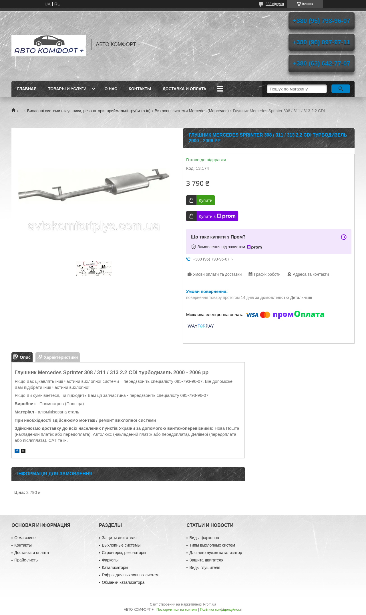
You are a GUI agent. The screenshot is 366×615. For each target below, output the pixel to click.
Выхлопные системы (121, 545)
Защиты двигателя (119, 537)
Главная (27, 88)
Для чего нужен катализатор (215, 552)
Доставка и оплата (184, 88)
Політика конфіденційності (221, 610)
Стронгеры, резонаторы (124, 552)
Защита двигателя (206, 560)
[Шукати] (340, 88)
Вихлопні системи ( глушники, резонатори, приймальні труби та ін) (89, 111)
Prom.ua (209, 604)
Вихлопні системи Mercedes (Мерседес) (192, 111)
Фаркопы (110, 560)
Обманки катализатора (123, 582)
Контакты (140, 88)
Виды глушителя (204, 567)
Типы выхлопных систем (212, 545)
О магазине (24, 537)
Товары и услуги (67, 88)
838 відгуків (275, 4)
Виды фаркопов (204, 537)
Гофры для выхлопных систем (130, 575)
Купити (205, 200)
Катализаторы (115, 567)
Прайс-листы (26, 560)
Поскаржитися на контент (176, 610)
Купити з (217, 216)
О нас (110, 88)
